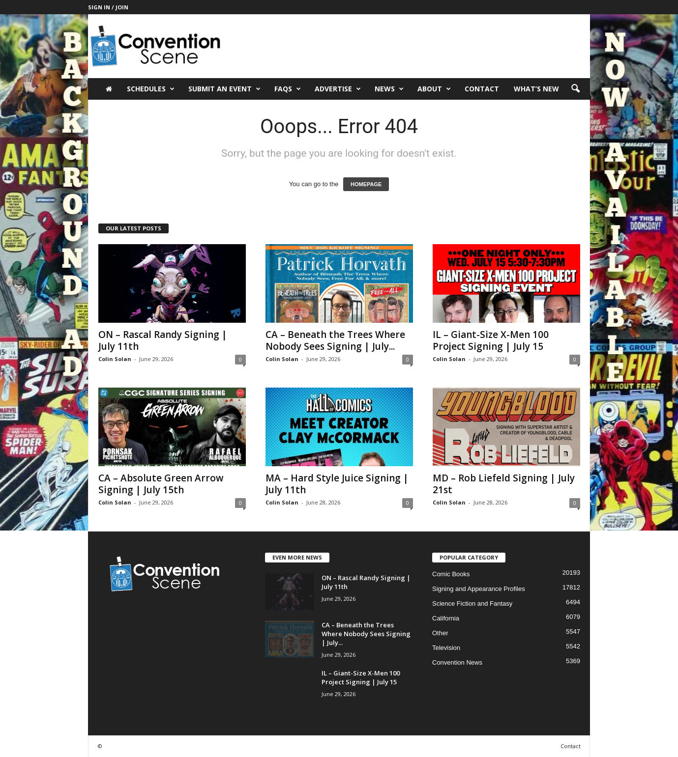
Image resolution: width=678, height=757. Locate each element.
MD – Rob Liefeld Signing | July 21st (504, 484)
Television (446, 647)
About (434, 89)
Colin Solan (114, 359)
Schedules (151, 89)
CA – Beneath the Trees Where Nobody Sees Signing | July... (335, 340)
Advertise (338, 89)
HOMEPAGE (366, 184)
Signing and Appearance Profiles (478, 588)
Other (440, 633)
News (389, 89)
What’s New (536, 88)
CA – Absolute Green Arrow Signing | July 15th (161, 484)
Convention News (457, 662)
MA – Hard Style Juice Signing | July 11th (337, 484)
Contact (482, 88)
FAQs (287, 89)
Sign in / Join (108, 7)
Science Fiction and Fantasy (472, 603)
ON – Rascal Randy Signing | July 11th (162, 340)
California (445, 618)
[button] (575, 89)
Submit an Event (224, 89)
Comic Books (451, 574)
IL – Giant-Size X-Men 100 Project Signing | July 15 (491, 340)
